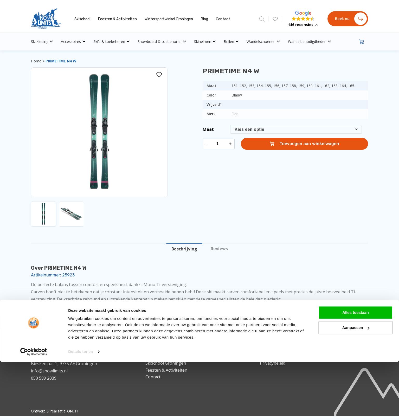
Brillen (231, 41)
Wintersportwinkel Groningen (169, 19)
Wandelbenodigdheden (309, 41)
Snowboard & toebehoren (162, 41)
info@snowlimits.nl (49, 371)
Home (36, 61)
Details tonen (80, 240)
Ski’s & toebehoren (111, 41)
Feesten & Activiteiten (117, 19)
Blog (204, 19)
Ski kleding (42, 41)
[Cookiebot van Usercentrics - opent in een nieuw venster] (33, 240)
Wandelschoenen (263, 41)
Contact (223, 19)
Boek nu (351, 18)
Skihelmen (205, 41)
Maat (208, 129)
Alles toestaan (355, 200)
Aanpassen (355, 216)
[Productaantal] (217, 144)
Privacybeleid (272, 363)
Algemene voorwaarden (283, 356)
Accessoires (73, 41)
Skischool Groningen (165, 363)
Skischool (82, 19)
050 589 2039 (43, 378)
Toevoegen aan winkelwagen (304, 143)
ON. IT (73, 411)
